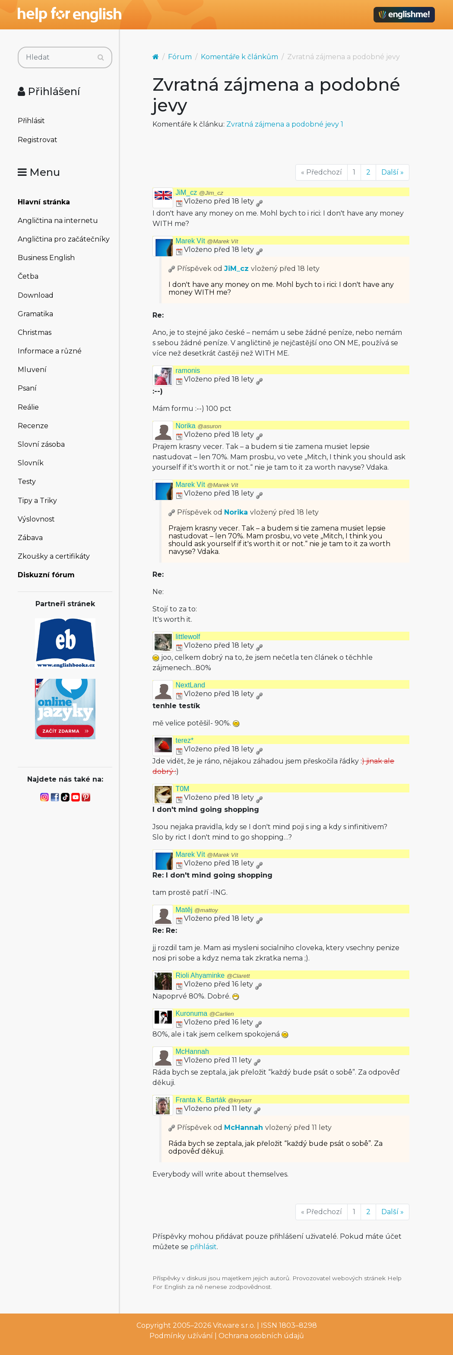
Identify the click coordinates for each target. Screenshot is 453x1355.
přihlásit (203, 1247)
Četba (28, 276)
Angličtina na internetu (58, 220)
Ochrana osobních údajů (261, 1336)
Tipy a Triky (37, 500)
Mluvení (32, 370)
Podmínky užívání (181, 1336)
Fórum (180, 57)
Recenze (33, 426)
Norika (198, 425)
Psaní (27, 388)
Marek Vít (206, 241)
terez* (184, 740)
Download (36, 295)
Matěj (196, 909)
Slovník (31, 463)
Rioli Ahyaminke (212, 975)
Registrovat (37, 140)
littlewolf (187, 636)
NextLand (190, 685)
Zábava (30, 538)
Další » (392, 172)
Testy (27, 481)
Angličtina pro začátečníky (64, 239)
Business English (46, 258)
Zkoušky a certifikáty (54, 556)
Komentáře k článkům (239, 57)
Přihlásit (31, 121)
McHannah (192, 1051)
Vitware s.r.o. (234, 1325)
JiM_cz (199, 192)
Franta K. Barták (213, 1100)
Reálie (28, 407)
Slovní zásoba (41, 444)
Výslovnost (36, 519)
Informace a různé (50, 351)
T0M (182, 788)
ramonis (187, 370)
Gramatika (35, 314)
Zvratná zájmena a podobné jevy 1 (284, 124)
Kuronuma (204, 1013)
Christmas (34, 332)
